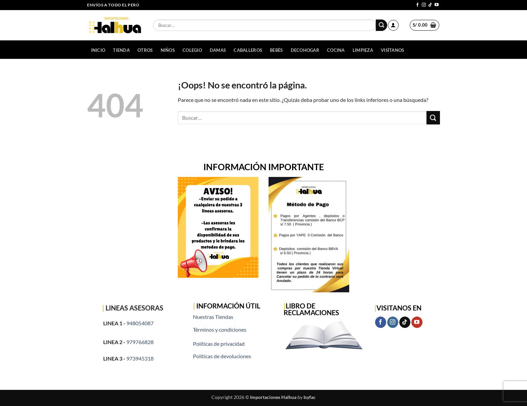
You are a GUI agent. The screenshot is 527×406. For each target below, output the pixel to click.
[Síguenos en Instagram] (424, 5)
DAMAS (218, 50)
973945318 (140, 358)
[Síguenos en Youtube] (437, 5)
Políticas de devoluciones (222, 356)
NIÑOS (168, 50)
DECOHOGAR (305, 50)
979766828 (140, 342)
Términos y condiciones (219, 329)
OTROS (145, 50)
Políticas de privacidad (219, 343)
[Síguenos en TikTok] (430, 5)
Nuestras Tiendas (213, 316)
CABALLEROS (248, 50)
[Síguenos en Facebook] (417, 5)
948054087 (140, 323)
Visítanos (392, 50)
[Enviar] (381, 25)
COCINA (336, 50)
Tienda (121, 50)
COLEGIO (192, 50)
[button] (393, 25)
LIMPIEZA (363, 50)
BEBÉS (276, 50)
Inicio (98, 50)
